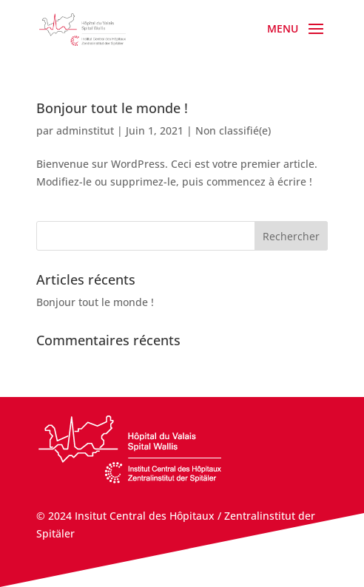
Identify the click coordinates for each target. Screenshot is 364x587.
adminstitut (85, 130)
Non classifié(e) (233, 130)
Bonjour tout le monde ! (112, 108)
